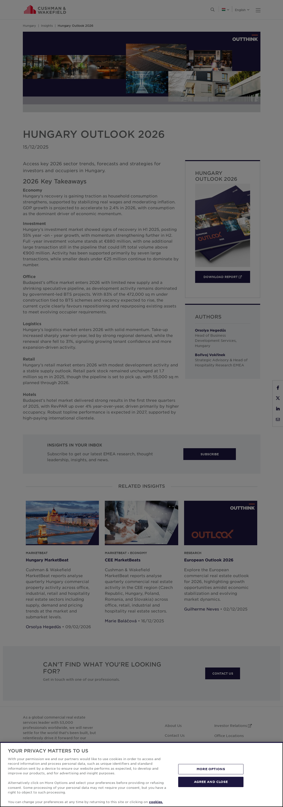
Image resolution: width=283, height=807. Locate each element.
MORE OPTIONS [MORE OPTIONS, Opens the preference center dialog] (211, 769)
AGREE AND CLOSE (211, 782)
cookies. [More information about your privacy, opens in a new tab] (156, 802)
